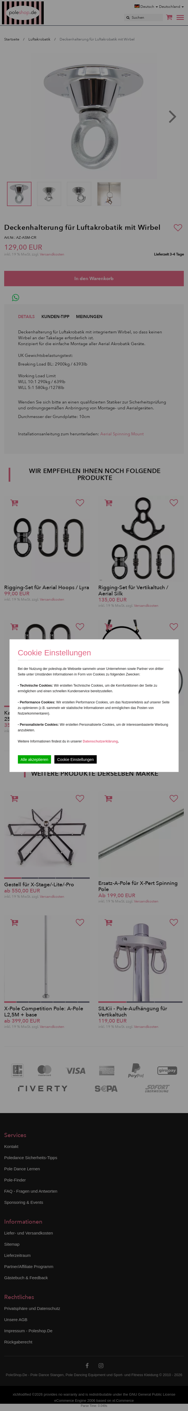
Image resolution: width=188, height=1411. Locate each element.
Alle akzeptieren (34, 759)
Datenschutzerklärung (100, 741)
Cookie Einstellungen (75, 759)
